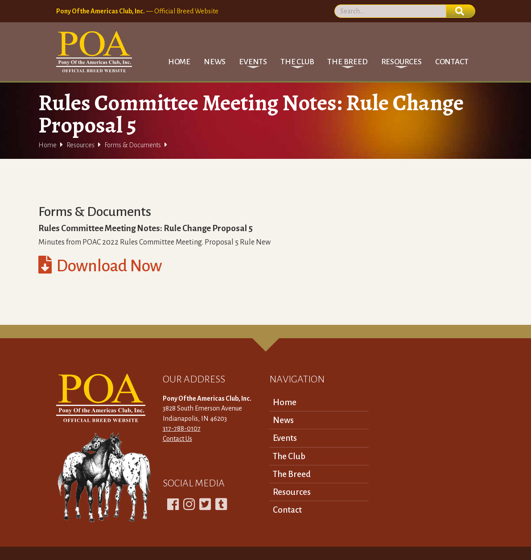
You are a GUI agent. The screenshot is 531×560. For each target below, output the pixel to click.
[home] (94, 51)
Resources (80, 145)
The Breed (292, 474)
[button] (253, 61)
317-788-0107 (182, 428)
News (215, 62)
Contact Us (177, 438)
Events (285, 438)
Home (179, 62)
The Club (289, 456)
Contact (452, 62)
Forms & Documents (132, 145)
